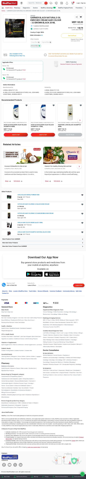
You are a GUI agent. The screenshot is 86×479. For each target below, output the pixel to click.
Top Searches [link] (32, 368)
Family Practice (58, 355)
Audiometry (46, 324)
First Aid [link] (3, 336)
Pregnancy (62, 337)
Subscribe (78, 285)
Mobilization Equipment (7, 405)
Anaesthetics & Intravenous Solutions (20, 390)
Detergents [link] (14, 356)
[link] (9, 3)
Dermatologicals (5, 390)
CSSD (19, 403)
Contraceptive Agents (7, 383)
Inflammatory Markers (49, 346)
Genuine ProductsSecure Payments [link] (71, 64)
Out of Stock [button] (70, 134)
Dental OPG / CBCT (72, 322)
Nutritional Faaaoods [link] (25, 328)
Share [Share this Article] (8, 181)
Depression (62, 370)
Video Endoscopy (68, 324)
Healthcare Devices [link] (19, 339)
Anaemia (56, 335)
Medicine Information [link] (7, 366)
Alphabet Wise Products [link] (7, 370)
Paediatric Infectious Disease (50, 364)
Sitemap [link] (36, 476)
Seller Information (36, 35)
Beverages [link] (17, 358)
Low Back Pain (54, 372)
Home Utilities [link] (21, 356)
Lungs (66, 333)
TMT (76, 320)
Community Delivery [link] (21, 476)
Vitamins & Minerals (6, 388)
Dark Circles (46, 372)
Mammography (70, 320)
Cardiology (45, 360)
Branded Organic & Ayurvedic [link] (29, 358)
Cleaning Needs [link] (5, 356)
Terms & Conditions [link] (79, 476)
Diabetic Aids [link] (28, 350)
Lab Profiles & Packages (49, 333)
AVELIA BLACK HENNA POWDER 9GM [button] (28, 195)
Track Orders (32, 291)
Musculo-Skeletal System (21, 381)
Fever (61, 335)
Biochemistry (46, 314)
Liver (62, 333)
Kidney (75, 333)
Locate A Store (20, 291)
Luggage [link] (38, 356)
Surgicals (24, 405)
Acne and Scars (59, 375)
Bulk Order (79, 291)
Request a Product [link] (15, 368)
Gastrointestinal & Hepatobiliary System (11, 376)
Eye (20, 388)
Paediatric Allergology (69, 362)
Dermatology (59, 360)
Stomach (79, 344)
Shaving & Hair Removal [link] (7, 322)
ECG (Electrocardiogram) (56, 324)
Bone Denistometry (60, 322)
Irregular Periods (64, 372)
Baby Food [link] (4, 312)
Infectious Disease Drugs (20, 383)
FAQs (10, 291)
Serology (66, 312)
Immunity (76, 335)
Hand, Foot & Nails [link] (20, 322)
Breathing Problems (48, 375)
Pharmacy (17, 8)
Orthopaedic (18, 405)
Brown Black (35, 46)
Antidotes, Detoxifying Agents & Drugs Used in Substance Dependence (20, 394)
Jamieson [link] (39, 344)
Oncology (30, 383)
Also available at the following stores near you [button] (17, 54)
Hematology (54, 314)
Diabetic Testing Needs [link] (7, 350)
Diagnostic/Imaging (22, 407)
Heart (58, 333)
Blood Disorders (58, 344)
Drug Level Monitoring (59, 342)
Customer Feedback (56, 291)
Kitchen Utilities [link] (30, 356)
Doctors (35, 8)
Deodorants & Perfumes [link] (17, 320)
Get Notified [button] (72, 35)
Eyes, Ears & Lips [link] (29, 320)
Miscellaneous (5, 397)
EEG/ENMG (46, 322)
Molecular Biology (62, 314)
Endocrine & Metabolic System (23, 385)
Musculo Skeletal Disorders (63, 339)
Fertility (71, 333)
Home (3, 11)
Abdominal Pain (68, 375)
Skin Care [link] (3, 318)
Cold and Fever (54, 370)
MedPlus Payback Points (65, 8)
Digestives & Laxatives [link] (7, 339)
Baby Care (10, 312)
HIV (68, 337)
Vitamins (50, 335)
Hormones (32, 381)
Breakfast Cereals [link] (14, 328)
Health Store (7, 8)
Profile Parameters (58, 312)
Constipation (76, 370)
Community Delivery (69, 291)
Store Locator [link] (24, 368)
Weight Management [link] (7, 330)
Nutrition (15, 388)
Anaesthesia (4, 403)
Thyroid (45, 335)
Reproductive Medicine (57, 362)
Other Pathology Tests (48, 339)
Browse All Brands (43, 291)
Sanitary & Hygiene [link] (12, 318)
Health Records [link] (5, 368)
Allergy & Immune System (8, 392)
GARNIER (32, 15)
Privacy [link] (46, 476)
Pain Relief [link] (10, 336)
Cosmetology (46, 362)
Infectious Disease (48, 344)
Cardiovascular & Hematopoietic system (11, 379)
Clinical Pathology (47, 312)
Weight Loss (69, 370)
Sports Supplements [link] (6, 344)
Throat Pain (72, 372)
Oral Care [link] (20, 318)
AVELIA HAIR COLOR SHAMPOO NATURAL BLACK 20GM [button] (34, 232)
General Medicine (47, 355)
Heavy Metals (69, 342)
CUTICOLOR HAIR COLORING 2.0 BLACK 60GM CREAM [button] (33, 204)
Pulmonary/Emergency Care (8, 407)
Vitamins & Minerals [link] (18, 344)
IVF (60, 364)
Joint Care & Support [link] (26, 336)
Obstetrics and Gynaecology (50, 357)
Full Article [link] (18, 181)
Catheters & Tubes (27, 403)
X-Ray (53, 320)
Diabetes (66, 335)
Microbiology (72, 312)
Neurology (52, 360)
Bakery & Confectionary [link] (7, 358)
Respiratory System (28, 379)
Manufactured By (8, 87)
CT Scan (48, 320)
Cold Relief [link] (16, 336)
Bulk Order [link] (7, 476)
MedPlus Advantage (48, 8)
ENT (64, 360)
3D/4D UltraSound (60, 320)
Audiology (78, 364)
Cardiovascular (13, 403)
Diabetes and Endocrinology (73, 357)
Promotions (79, 8)
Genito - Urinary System (7, 385)
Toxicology (73, 339)
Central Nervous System (7, 381)
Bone (71, 335)
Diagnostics (26, 8)
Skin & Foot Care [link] (36, 336)
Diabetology (62, 357)
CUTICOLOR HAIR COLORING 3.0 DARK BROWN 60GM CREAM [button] (35, 213)
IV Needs (35, 403)
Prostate (57, 337)
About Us (5, 291)
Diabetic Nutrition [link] (19, 350)
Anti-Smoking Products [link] (32, 339)
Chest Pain (46, 370)
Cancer (45, 337)
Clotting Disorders (47, 342)
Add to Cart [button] (16, 134)
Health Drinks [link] (5, 328)
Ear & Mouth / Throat (27, 388)
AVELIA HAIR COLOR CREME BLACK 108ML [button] (30, 222)
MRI (44, 320)
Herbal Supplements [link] (30, 344)
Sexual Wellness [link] (5, 320)
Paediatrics (66, 355)
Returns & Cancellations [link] (61, 476)
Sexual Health (77, 375)
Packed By (48, 87)
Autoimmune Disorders (69, 344)
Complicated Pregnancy (68, 364)
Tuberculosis (73, 337)
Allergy (80, 333)
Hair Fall (79, 372)
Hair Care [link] (26, 318)
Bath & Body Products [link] (36, 318)
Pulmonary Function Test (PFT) (51, 327)
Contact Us (5, 293)
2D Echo (52, 322)
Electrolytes (59, 346)
